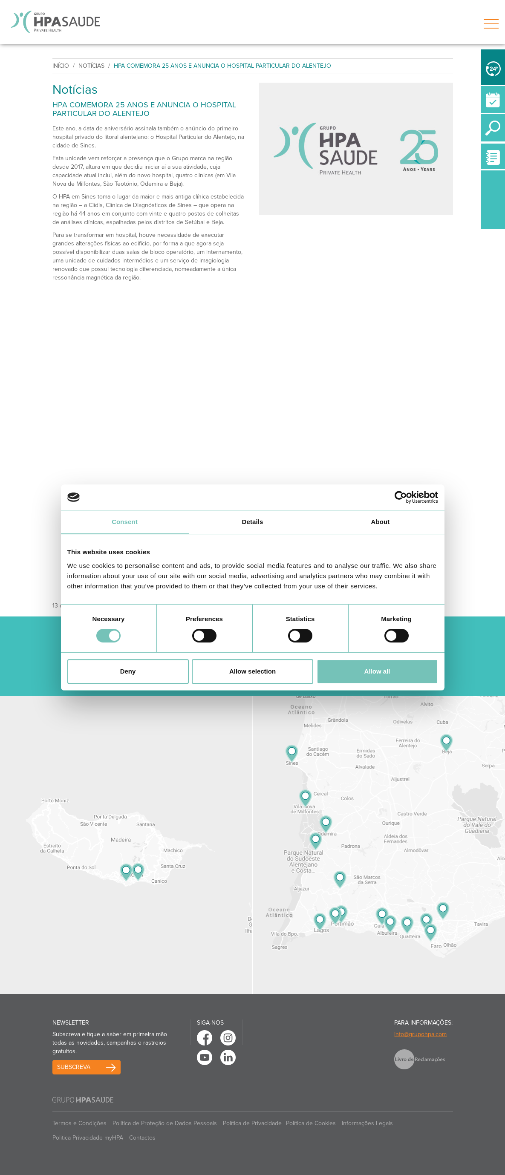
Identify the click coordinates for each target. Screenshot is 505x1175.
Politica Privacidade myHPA (87, 1137)
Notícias (91, 65)
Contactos (142, 1137)
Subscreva (73, 1067)
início (60, 65)
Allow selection (252, 671)
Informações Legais (367, 1123)
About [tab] (380, 521)
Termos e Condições (79, 1123)
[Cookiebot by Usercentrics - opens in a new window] (401, 497)
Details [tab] (252, 521)
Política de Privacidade (252, 1123)
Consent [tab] (125, 521)
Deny (128, 671)
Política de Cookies (311, 1123)
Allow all (377, 671)
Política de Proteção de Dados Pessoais (165, 1123)
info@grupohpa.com (420, 1034)
